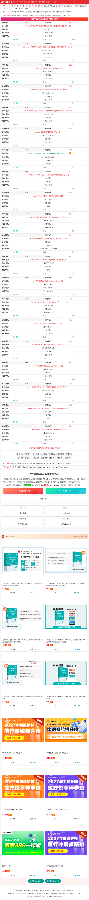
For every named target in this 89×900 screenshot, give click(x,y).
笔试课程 (60, 458)
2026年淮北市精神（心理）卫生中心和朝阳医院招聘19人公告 (48, 175)
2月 (20, 15)
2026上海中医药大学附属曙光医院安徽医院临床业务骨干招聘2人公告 (48, 26)
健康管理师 (60, 454)
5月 (13, 15)
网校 (53, 890)
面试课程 (68, 458)
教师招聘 (40, 6)
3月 (18, 15)
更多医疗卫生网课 (53, 881)
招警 (64, 6)
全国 (70, 12)
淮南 (43, 12)
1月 (23, 15)
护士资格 (44, 454)
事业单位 (19, 6)
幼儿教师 (52, 6)
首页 (21, 2)
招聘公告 (35, 890)
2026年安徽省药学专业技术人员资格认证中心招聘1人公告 (48, 302)
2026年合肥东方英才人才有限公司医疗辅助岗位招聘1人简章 (48, 408)
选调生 (85, 6)
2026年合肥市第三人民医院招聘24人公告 (48, 132)
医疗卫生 (34, 6)
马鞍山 (54, 12)
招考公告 (20, 454)
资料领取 (15, 39)
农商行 (61, 6)
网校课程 (34, 2)
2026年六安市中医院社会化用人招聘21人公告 (48, 366)
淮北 (40, 12)
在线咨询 (65, 490)
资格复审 (22, 519)
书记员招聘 (24, 8)
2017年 (63, 15)
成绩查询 (36, 458)
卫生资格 (69, 454)
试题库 (48, 2)
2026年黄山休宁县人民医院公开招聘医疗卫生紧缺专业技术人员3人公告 (48, 111)
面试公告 (66, 519)
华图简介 (19, 890)
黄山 (46, 12)
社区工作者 (12, 8)
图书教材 (42, 2)
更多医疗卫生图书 (80, 536)
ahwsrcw (56, 485)
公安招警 (70, 893)
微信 (63, 890)
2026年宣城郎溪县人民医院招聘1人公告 (48, 323)
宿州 (57, 12)
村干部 (18, 8)
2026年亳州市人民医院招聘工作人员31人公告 (48, 281)
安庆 (18, 12)
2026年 (9, 15)
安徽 (11, 12)
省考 (11, 6)
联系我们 (27, 890)
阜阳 (37, 12)
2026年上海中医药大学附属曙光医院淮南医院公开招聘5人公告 (48, 217)
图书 (73, 39)
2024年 (31, 15)
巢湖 (27, 12)
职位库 (53, 2)
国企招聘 (74, 6)
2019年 (54, 15)
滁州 (34, 12)
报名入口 (28, 458)
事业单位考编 (27, 6)
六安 (50, 12)
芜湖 (64, 12)
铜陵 (60, 12)
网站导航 (70, 890)
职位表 (22, 508)
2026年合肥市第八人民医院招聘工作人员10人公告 (48, 345)
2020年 (49, 15)
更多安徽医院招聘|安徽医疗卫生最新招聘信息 (44, 448)
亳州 (24, 12)
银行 (57, 6)
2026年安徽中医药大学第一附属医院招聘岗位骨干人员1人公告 (48, 387)
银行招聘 (54, 893)
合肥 (15, 12)
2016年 (67, 15)
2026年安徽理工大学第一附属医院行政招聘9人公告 (48, 429)
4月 (15, 15)
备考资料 (20, 458)
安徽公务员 (21, 893)
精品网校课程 (66, 524)
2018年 (58, 15)
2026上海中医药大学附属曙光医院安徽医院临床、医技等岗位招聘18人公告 (48, 47)
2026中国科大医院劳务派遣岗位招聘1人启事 (48, 196)
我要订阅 (23, 490)
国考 (15, 6)
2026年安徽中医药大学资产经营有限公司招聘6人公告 (48, 260)
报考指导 (22, 513)
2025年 (26, 15)
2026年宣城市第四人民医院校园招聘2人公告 (48, 68)
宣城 (67, 12)
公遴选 (69, 6)
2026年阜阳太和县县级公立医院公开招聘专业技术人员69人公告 (48, 153)
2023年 (35, 15)
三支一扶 (5, 8)
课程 (44, 39)
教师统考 (46, 6)
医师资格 (52, 454)
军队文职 (80, 6)
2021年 (45, 15)
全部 (8, 6)
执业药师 (36, 454)
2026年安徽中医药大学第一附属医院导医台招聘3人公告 (48, 238)
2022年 (40, 15)
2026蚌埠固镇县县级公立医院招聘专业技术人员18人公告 (48, 89)
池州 (31, 12)
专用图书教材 (23, 524)
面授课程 (27, 2)
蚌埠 (21, 12)
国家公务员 (11, 893)
